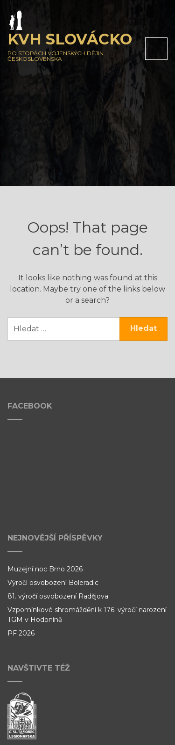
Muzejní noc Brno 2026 (45, 569)
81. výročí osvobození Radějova (57, 596)
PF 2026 (21, 633)
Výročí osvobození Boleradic (52, 582)
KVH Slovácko (69, 39)
